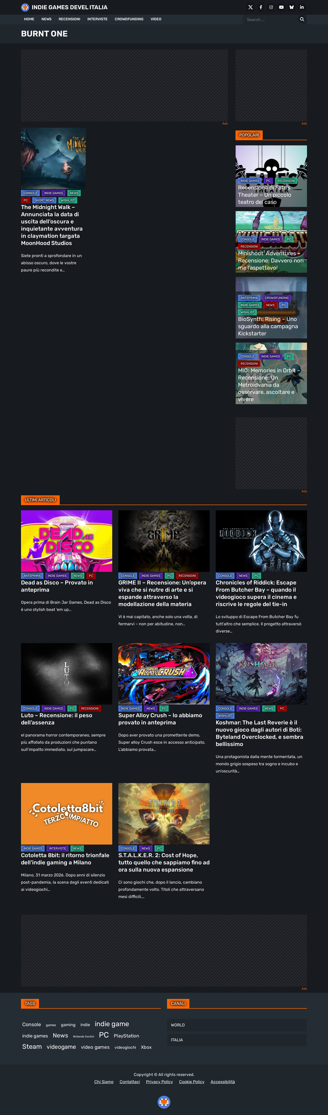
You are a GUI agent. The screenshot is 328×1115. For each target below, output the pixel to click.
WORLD (178, 1025)
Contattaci (130, 1081)
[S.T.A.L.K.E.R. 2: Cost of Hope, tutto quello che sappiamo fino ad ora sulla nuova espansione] (164, 814)
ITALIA (177, 1039)
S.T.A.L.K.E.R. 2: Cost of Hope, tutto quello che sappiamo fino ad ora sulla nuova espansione (164, 862)
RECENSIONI (69, 19)
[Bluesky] (291, 7)
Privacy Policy (159, 1081)
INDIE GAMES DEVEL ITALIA (70, 7)
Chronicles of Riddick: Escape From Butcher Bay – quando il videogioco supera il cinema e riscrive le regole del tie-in (256, 593)
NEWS (47, 19)
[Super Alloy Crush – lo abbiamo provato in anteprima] (164, 674)
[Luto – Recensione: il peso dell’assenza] (66, 674)
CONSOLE (30, 193)
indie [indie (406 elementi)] (85, 1024)
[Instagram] (271, 7)
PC (26, 200)
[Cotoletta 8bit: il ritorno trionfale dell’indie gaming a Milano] (66, 814)
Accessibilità (223, 1081)
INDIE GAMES (53, 193)
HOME (29, 19)
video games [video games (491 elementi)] (95, 1047)
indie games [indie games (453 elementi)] (35, 1035)
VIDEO (156, 19)
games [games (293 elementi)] (51, 1025)
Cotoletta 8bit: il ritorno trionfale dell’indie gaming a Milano (65, 859)
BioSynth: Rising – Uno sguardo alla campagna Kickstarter (268, 326)
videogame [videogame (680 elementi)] (61, 1046)
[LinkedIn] (302, 7)
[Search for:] (302, 19)
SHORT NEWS (44, 200)
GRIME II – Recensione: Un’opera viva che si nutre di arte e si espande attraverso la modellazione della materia (162, 593)
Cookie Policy (191, 1081)
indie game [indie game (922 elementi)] (112, 1024)
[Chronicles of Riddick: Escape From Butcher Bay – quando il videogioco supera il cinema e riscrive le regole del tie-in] (261, 541)
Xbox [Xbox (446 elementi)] (146, 1047)
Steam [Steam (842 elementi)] (32, 1046)
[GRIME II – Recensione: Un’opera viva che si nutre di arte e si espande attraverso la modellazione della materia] (164, 541)
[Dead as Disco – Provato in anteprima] (66, 541)
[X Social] (250, 7)
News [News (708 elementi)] (60, 1035)
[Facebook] (261, 7)
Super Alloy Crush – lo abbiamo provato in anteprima (160, 719)
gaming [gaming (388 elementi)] (68, 1024)
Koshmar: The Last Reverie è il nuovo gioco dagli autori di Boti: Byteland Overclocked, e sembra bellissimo (259, 733)
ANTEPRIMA (249, 298)
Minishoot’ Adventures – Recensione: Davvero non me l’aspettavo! (271, 260)
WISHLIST (68, 200)
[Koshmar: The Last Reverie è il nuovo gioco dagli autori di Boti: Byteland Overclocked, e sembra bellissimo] (261, 674)
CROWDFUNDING (129, 19)
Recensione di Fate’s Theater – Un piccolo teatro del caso (264, 194)
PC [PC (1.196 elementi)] (104, 1035)
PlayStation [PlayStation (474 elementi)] (126, 1036)
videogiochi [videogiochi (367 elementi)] (125, 1047)
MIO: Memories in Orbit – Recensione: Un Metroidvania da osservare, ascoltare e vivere (269, 385)
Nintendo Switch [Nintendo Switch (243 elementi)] (83, 1036)
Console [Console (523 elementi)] (31, 1024)
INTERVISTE (97, 19)
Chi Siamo (104, 1081)
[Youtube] (281, 7)
